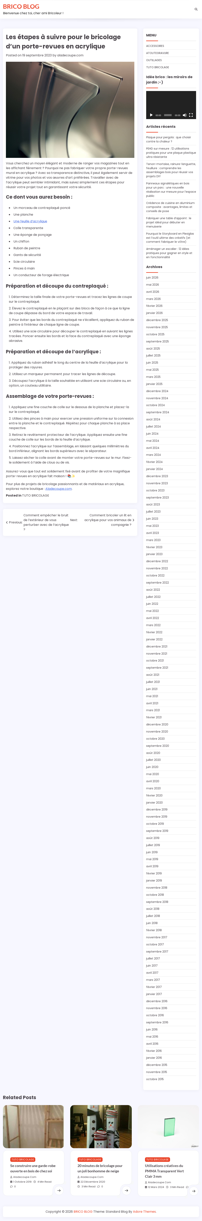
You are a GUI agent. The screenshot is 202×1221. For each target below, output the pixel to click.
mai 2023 (152, 526)
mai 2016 (152, 1037)
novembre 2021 (156, 654)
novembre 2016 (156, 1008)
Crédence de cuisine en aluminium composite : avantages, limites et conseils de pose (170, 207)
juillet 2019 (153, 845)
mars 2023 (153, 540)
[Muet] (185, 115)
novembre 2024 (157, 398)
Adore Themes (144, 1211)
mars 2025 (153, 377)
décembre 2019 (156, 809)
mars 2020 (153, 788)
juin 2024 (152, 434)
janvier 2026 (154, 313)
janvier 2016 (154, 1058)
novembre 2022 (157, 568)
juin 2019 (152, 852)
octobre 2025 (155, 334)
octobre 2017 (155, 944)
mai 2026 (152, 285)
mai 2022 (152, 611)
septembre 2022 (157, 583)
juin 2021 (151, 689)
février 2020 (154, 795)
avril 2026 (152, 292)
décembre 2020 (157, 724)
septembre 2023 (157, 498)
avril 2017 (152, 973)
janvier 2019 (154, 881)
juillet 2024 (153, 426)
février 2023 (154, 547)
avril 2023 (152, 533)
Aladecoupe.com (58, 488)
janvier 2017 (154, 994)
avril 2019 (152, 866)
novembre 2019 (156, 817)
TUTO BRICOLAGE (35, 495)
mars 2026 (153, 299)
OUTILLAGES (154, 60)
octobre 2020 (155, 739)
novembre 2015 (156, 1072)
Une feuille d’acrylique (30, 221)
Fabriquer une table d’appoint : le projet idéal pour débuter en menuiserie (168, 222)
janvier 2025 (154, 384)
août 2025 (153, 349)
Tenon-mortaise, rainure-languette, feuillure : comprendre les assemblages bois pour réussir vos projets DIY (171, 170)
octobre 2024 (155, 405)
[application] (171, 105)
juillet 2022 (153, 597)
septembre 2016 (157, 1022)
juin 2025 (152, 363)
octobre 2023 (155, 490)
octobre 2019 (155, 824)
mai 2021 (152, 696)
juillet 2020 (153, 760)
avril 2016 (152, 1044)
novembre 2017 (156, 937)
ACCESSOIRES (155, 46)
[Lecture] (151, 115)
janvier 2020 (154, 803)
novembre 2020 (157, 732)
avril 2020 (152, 781)
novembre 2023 (157, 483)
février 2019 (154, 873)
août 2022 (153, 590)
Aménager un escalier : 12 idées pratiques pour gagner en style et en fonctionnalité (169, 253)
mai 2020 (152, 774)
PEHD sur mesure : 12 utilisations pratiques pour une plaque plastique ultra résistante (171, 153)
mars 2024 (153, 455)
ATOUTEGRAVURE (157, 53)
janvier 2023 (154, 554)
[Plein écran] (191, 115)
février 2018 (154, 930)
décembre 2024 (157, 391)
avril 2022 (152, 618)
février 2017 (154, 987)
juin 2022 (152, 604)
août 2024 (153, 419)
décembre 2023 (157, 476)
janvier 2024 (154, 469)
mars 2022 (153, 625)
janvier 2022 (154, 639)
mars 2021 (153, 710)
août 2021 (152, 675)
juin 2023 (152, 519)
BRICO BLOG (21, 6)
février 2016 (154, 1051)
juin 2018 (152, 923)
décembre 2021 (156, 646)
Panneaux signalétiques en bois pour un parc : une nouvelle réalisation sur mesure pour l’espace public (171, 189)
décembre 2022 (157, 561)
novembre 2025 (157, 327)
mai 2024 (152, 441)
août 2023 (153, 504)
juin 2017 (152, 966)
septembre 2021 (157, 668)
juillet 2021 (153, 682)
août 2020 (153, 753)
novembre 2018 (156, 888)
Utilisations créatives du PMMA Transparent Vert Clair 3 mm (164, 1170)
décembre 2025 (157, 320)
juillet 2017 (153, 958)
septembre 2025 (157, 341)
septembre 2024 (157, 412)
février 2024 (154, 462)
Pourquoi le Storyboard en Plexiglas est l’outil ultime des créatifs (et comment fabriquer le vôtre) (170, 238)
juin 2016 (152, 1029)
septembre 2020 (157, 746)
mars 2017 (153, 980)
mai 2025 (152, 370)
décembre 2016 (156, 1001)
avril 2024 (152, 448)
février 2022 (154, 632)
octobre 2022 (155, 575)
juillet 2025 (153, 355)
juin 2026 (152, 278)
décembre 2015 (156, 1065)
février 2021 (154, 717)
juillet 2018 (153, 916)
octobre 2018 (155, 895)
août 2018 (152, 909)
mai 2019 (152, 859)
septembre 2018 (157, 902)
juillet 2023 (153, 512)
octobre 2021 (155, 661)
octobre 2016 (155, 1015)
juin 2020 (152, 767)
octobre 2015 (155, 1079)
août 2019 (152, 838)
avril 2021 (152, 703)
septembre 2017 (157, 952)
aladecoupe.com (70, 55)
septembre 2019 (157, 831)
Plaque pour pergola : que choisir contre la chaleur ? (168, 139)
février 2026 (154, 306)
